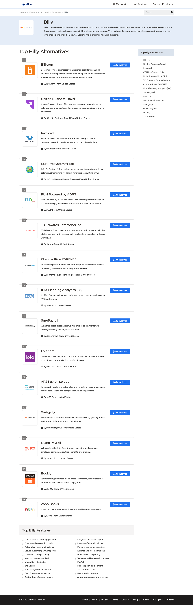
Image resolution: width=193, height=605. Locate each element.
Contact (125, 598)
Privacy (104, 598)
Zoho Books (50, 502)
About (94, 598)
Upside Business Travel (58, 98)
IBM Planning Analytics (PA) (61, 289)
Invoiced (47, 133)
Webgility (48, 410)
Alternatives (120, 65)
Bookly (46, 471)
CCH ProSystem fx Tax (57, 163)
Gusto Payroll (51, 441)
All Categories (120, 4)
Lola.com (47, 350)
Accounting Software (50, 12)
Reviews (145, 598)
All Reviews (140, 4)
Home (23, 12)
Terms (115, 598)
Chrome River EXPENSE (59, 258)
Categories (158, 598)
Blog (135, 598)
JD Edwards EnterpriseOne (61, 224)
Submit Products (162, 4)
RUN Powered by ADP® (58, 194)
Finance (33, 12)
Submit (170, 598)
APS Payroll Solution (56, 380)
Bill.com (47, 64)
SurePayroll (49, 319)
